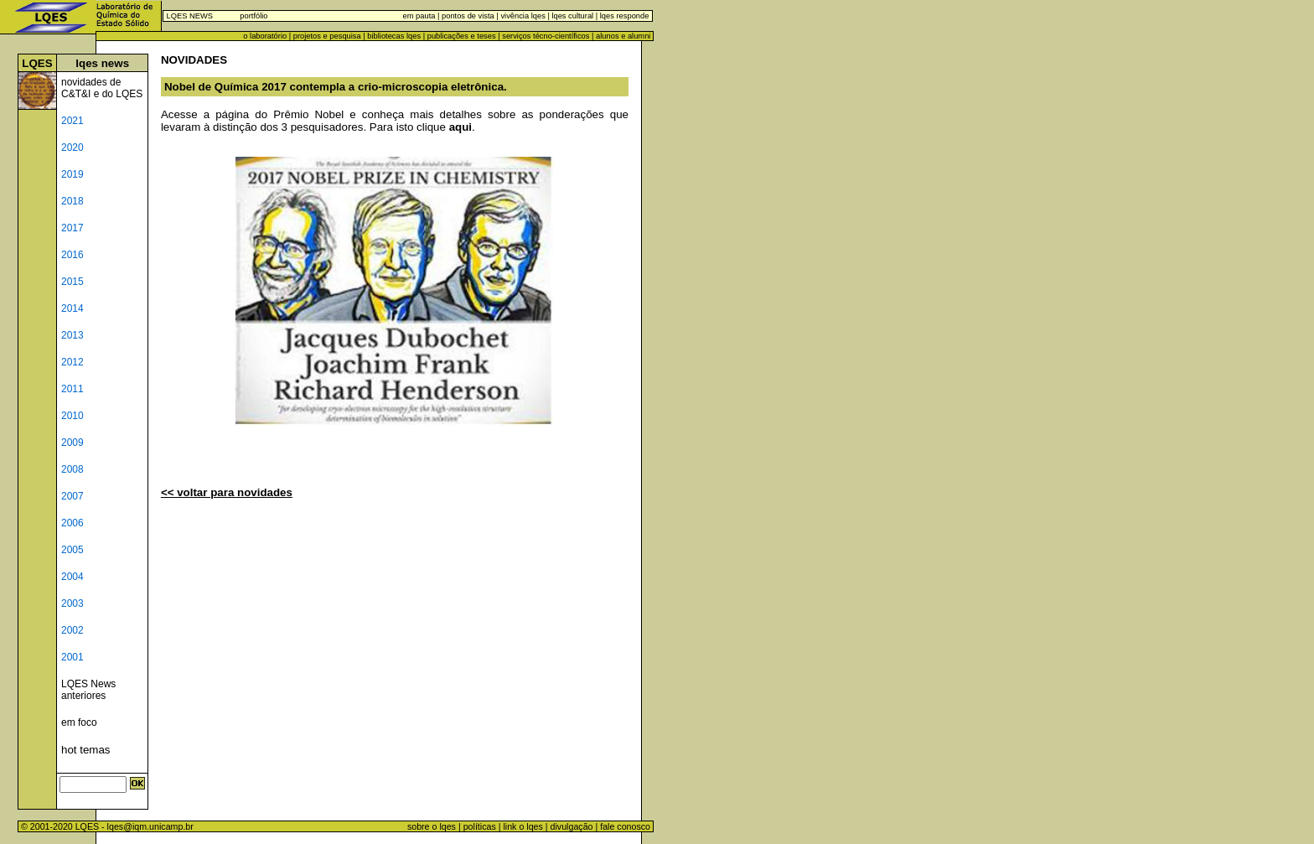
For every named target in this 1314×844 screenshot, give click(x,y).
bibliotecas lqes (394, 36)
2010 (72, 416)
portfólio (253, 16)
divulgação (572, 826)
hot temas (86, 749)
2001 (72, 657)
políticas (479, 826)
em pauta (419, 16)
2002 (72, 630)
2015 (72, 281)
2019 (72, 174)
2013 (72, 335)
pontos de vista (468, 16)
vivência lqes (522, 16)
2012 (72, 362)
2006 (72, 523)
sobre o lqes (431, 826)
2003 (72, 603)
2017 (72, 228)
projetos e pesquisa (327, 36)
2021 (72, 121)
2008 (72, 469)
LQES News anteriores (88, 690)
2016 (72, 255)
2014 (72, 308)
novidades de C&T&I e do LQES (101, 88)
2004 (72, 577)
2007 (72, 496)
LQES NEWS (190, 16)
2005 (72, 550)
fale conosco (626, 826)
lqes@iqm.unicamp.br (150, 826)
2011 (72, 389)
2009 (72, 442)
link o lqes (522, 826)
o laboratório (265, 36)
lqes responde (623, 16)
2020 (72, 147)
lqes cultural (571, 16)
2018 (72, 201)
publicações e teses (461, 36)
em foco (79, 722)
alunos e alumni (623, 36)
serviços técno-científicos (545, 36)
